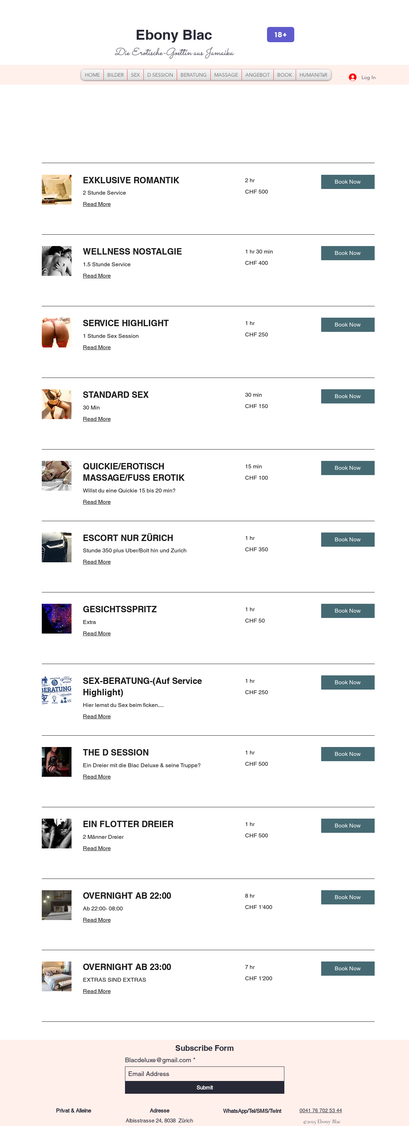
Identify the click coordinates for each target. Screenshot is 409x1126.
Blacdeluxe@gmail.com (158, 1060)
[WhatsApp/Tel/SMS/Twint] (252, 1111)
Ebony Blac (174, 34)
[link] (155, 180)
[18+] (280, 34)
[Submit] (204, 1087)
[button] (348, 182)
